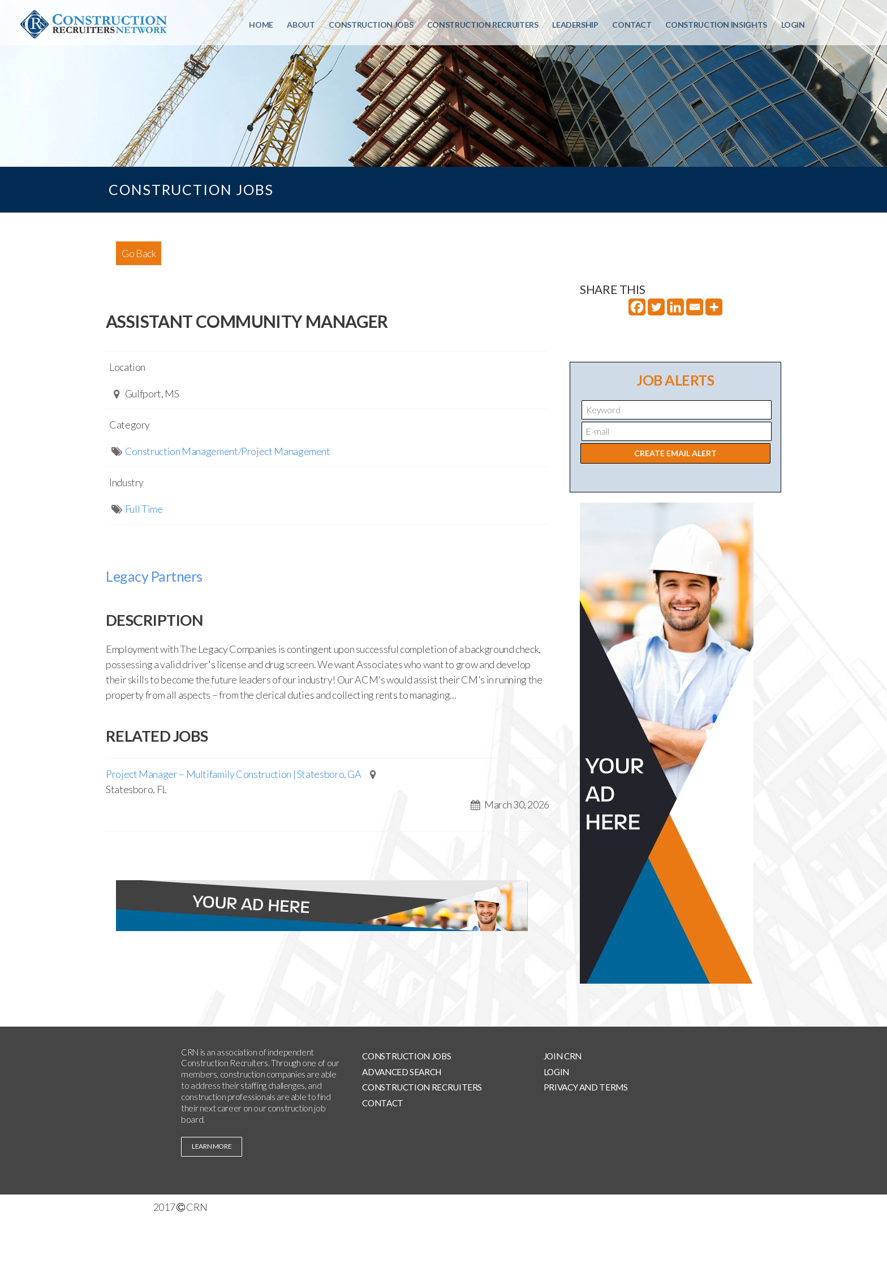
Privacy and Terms (586, 1087)
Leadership (575, 24)
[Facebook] (636, 306)
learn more (211, 1146)
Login (793, 24)
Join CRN (563, 1056)
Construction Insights (716, 24)
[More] (713, 306)
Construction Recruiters (483, 24)
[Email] (694, 306)
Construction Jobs (371, 24)
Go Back (139, 253)
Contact (631, 24)
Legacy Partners (154, 576)
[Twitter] (656, 306)
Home (261, 24)
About (301, 24)
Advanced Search (401, 1072)
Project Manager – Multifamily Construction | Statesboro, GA (233, 774)
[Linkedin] (675, 306)
